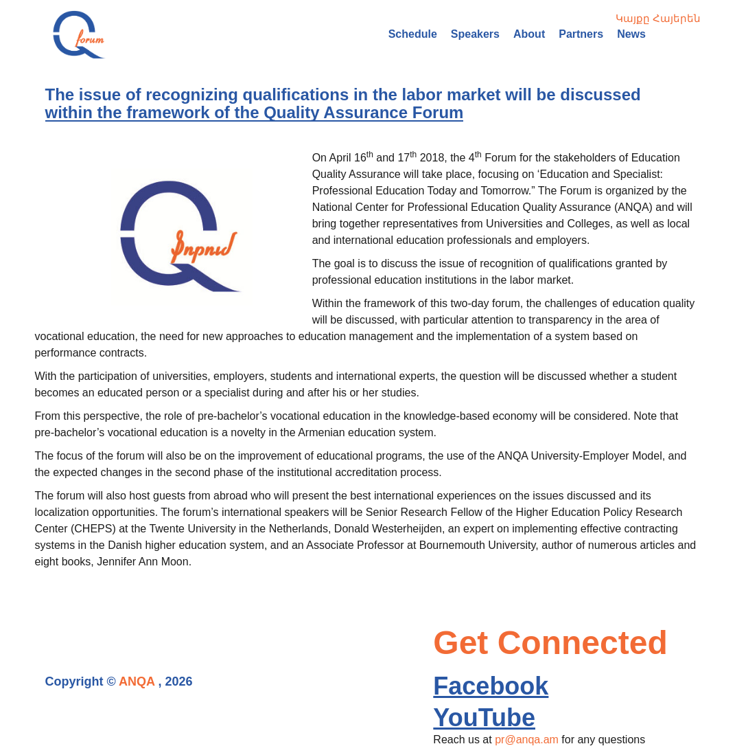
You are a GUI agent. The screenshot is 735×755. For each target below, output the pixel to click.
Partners (581, 34)
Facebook (490, 686)
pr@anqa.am (527, 739)
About (529, 34)
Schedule (412, 34)
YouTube (484, 717)
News (631, 34)
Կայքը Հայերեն (658, 18)
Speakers (475, 34)
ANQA (136, 681)
